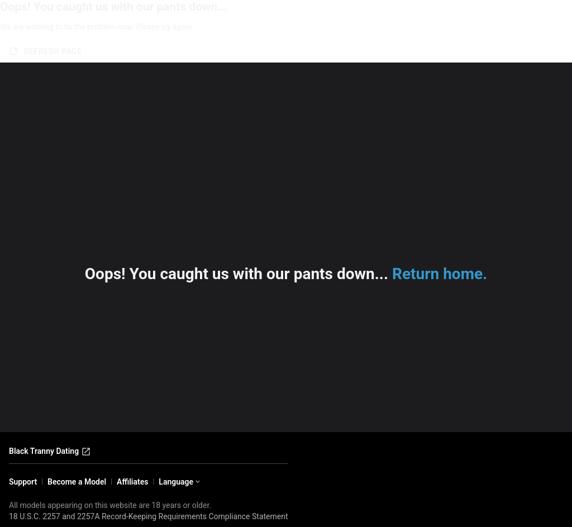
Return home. (439, 274)
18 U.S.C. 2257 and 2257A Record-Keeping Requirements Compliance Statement (148, 516)
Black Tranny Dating (50, 452)
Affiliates (132, 481)
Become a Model (76, 481)
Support (23, 481)
